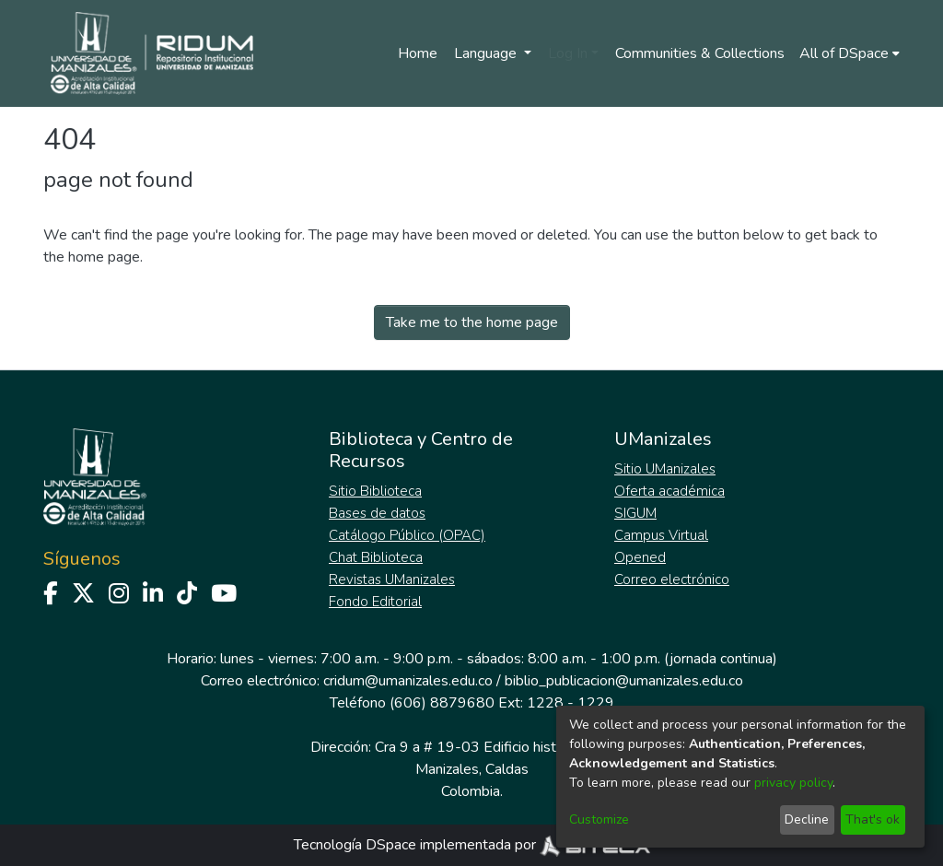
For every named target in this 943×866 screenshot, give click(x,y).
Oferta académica (669, 491)
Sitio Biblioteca (375, 491)
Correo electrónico (671, 579)
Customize (599, 819)
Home (417, 53)
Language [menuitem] (487, 53)
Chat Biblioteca (376, 557)
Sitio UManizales (665, 469)
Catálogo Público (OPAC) (407, 535)
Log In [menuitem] (568, 53)
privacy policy (793, 782)
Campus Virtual (661, 535)
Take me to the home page (472, 322)
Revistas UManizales (392, 579)
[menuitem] (849, 53)
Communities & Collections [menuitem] (700, 53)
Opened (640, 557)
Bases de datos (377, 513)
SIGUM (635, 513)
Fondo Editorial (375, 601)
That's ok (872, 819)
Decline (807, 819)
